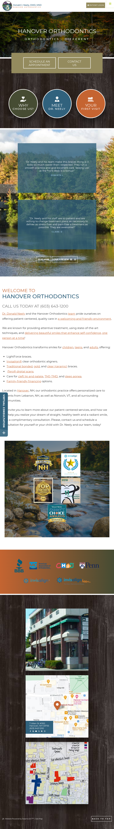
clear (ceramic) (57, 366)
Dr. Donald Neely (13, 313)
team (71, 313)
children (67, 347)
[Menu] (110, 4)
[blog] (39, 731)
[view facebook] (71, 259)
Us (74, 63)
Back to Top (101, 819)
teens (78, 347)
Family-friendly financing (24, 381)
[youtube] (36, 731)
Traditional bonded (20, 366)
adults (94, 347)
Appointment (39, 63)
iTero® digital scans (20, 371)
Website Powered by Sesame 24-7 (18, 819)
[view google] (75, 259)
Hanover (23, 390)
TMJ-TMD (51, 376)
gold (37, 366)
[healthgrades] (42, 731)
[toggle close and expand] (4, 433)
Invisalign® (14, 361)
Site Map (39, 819)
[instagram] (44, 731)
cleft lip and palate (30, 376)
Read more (43, 259)
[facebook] (30, 731)
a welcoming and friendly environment (84, 318)
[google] (33, 731)
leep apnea (73, 376)
